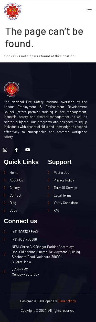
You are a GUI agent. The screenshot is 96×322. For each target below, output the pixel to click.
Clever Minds (67, 301)
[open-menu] (87, 11)
